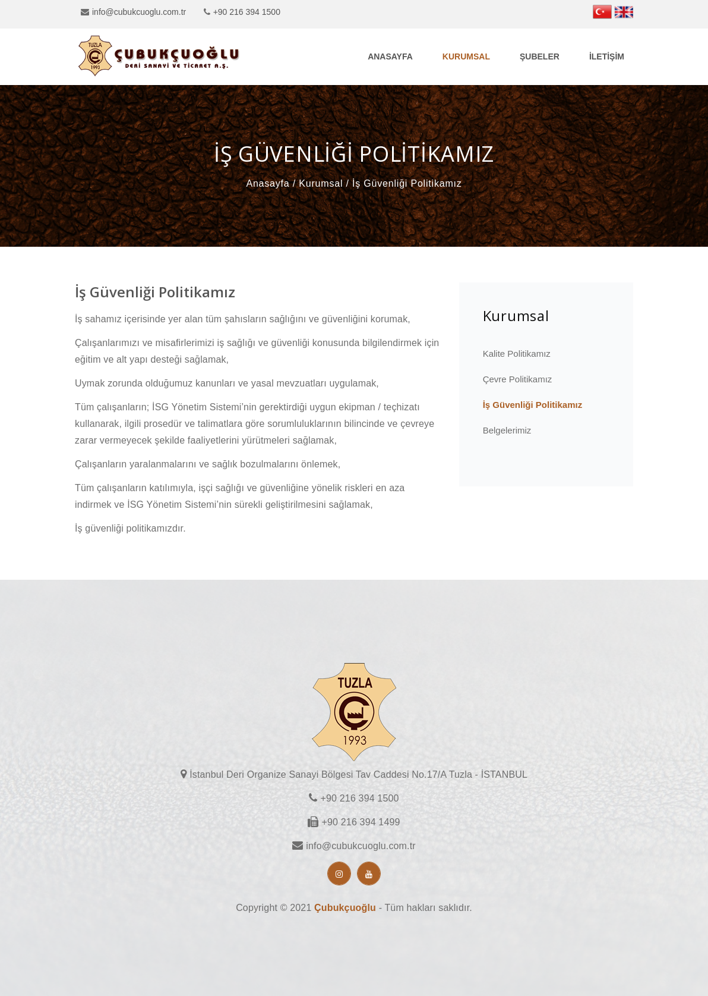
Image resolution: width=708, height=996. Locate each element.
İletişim (606, 56)
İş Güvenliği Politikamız (533, 405)
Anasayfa (390, 56)
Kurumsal (466, 56)
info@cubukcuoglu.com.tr (139, 12)
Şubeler (540, 56)
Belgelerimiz (507, 430)
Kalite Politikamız (517, 353)
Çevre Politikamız (517, 379)
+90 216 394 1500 (246, 12)
